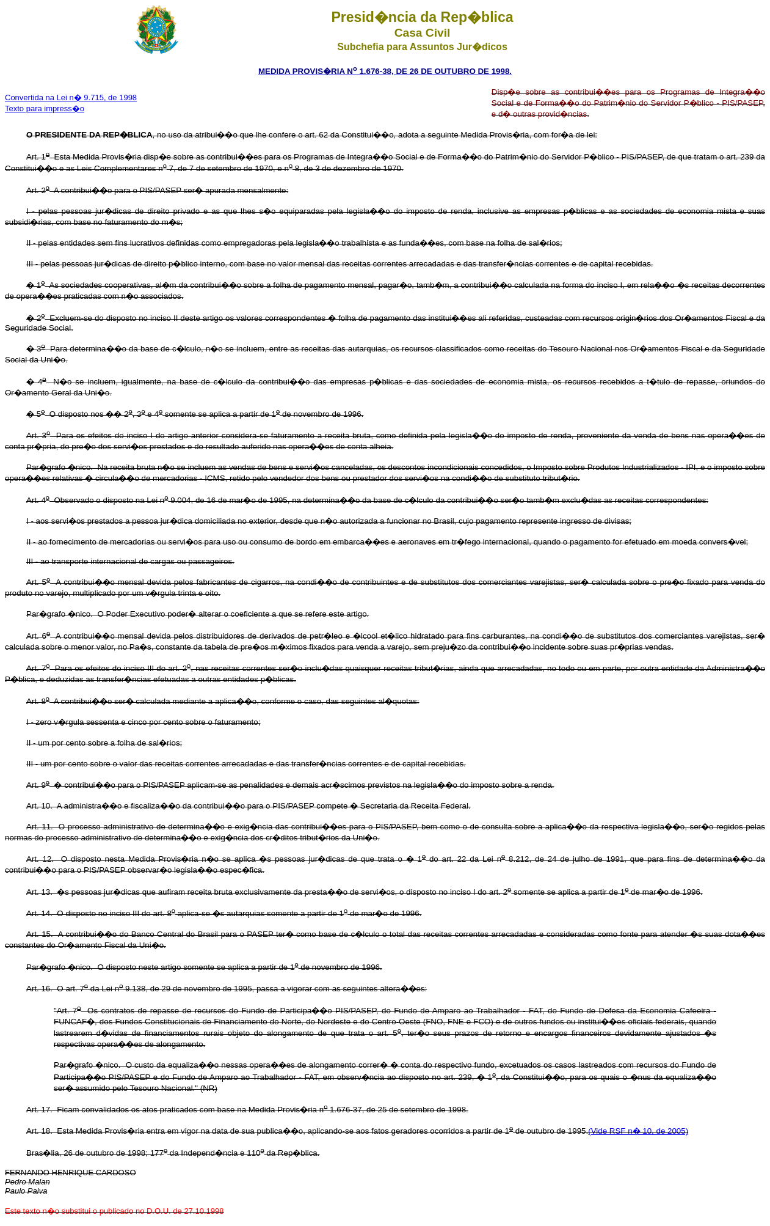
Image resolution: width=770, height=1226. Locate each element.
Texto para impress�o (44, 108)
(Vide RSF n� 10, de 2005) (638, 1131)
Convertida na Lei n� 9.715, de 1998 (71, 97)
